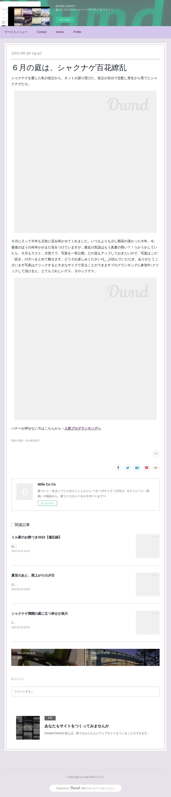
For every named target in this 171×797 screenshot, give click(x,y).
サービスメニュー (16, 32)
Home (60, 32)
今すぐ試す (65, 19)
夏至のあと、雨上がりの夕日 (32, 576)
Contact (42, 32)
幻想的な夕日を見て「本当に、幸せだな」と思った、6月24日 (50, 584)
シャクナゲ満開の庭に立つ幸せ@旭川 (39, 614)
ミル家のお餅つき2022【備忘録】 (36, 537)
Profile (77, 32)
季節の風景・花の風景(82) (25, 440)
